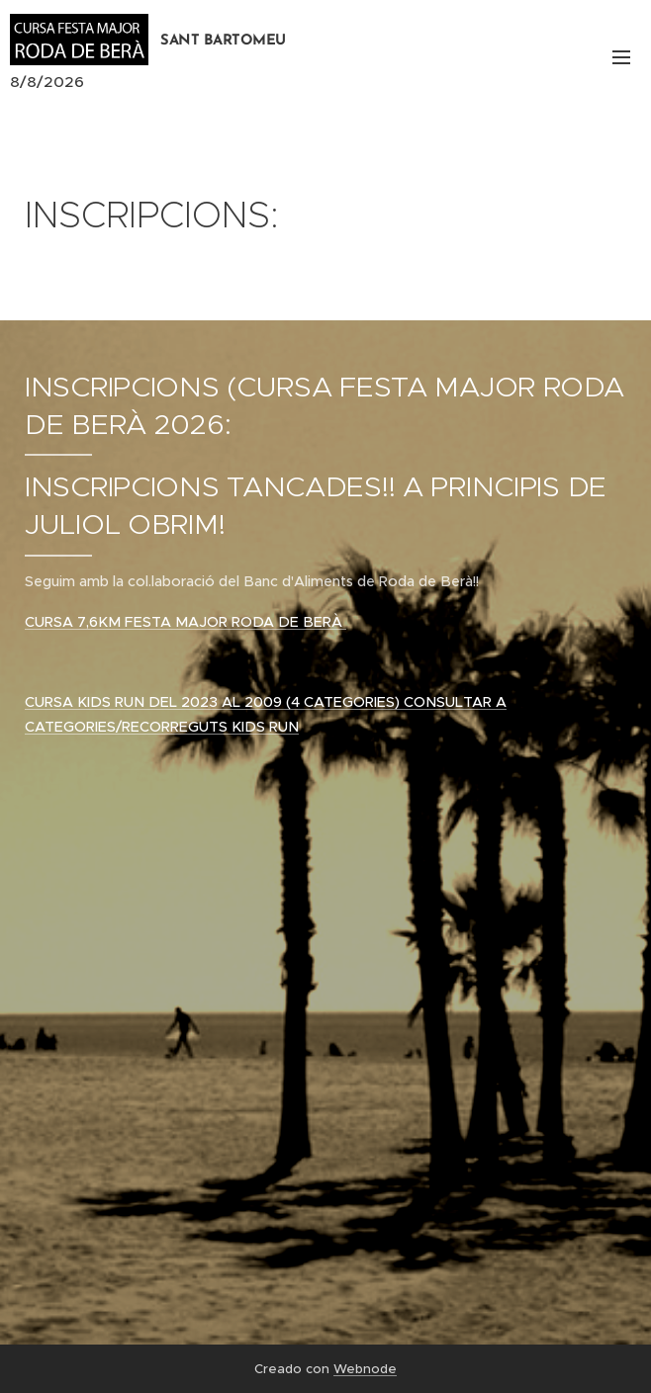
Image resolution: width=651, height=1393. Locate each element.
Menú (621, 57)
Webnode (365, 1368)
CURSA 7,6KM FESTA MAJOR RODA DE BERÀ (185, 622)
